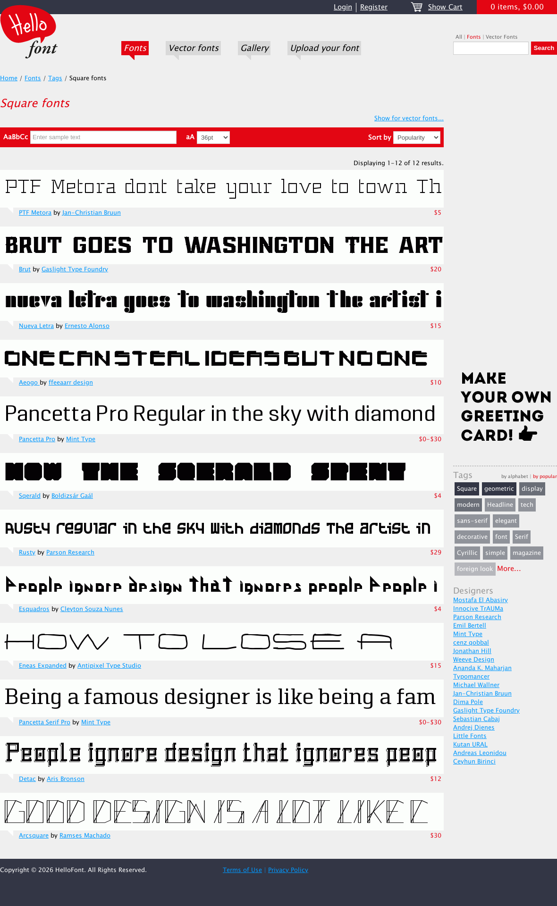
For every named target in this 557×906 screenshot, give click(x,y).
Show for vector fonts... (409, 118)
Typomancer (471, 676)
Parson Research (70, 552)
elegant (506, 521)
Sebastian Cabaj (476, 719)
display (532, 489)
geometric (499, 489)
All (459, 37)
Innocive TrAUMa (478, 608)
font (501, 537)
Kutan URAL (470, 744)
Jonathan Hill (472, 651)
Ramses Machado (84, 835)
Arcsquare (34, 835)
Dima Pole (468, 702)
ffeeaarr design (71, 382)
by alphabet (514, 476)
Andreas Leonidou (479, 753)
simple (495, 553)
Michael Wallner (476, 685)
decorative (472, 537)
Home (8, 78)
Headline (500, 505)
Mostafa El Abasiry (480, 600)
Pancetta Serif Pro (44, 722)
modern (468, 505)
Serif (521, 537)
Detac (27, 779)
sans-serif (472, 521)
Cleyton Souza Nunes (91, 609)
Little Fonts (470, 736)
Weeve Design (473, 659)
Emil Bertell (469, 625)
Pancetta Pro (37, 439)
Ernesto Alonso (87, 326)
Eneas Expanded (43, 666)
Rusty (27, 552)
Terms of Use (242, 870)
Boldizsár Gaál (72, 496)
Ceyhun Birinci (474, 761)
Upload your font (324, 48)
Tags (55, 78)
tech (527, 505)
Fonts (135, 48)
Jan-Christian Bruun (91, 213)
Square (467, 489)
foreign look (475, 569)
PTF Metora (35, 213)
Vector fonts (193, 48)
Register (374, 7)
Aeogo (29, 382)
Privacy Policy (288, 870)
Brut (25, 269)
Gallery (254, 48)
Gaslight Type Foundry (75, 269)
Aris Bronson (65, 779)
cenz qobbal (471, 642)
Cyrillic (467, 553)
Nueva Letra (36, 326)
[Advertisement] (505, 215)
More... (509, 568)
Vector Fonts (502, 37)
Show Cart (445, 7)
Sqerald (30, 496)
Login (343, 7)
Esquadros (34, 609)
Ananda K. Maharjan (482, 668)
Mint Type (80, 439)
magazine (527, 553)
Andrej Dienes (474, 727)
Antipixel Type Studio (109, 666)
